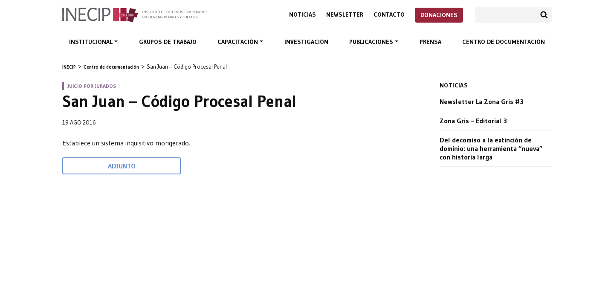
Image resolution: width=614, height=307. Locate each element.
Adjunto (122, 166)
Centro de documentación (503, 42)
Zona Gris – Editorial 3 (473, 120)
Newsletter (344, 14)
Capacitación (238, 42)
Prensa (430, 42)
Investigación (306, 42)
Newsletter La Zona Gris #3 (482, 101)
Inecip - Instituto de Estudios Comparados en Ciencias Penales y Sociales (134, 14)
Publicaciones (372, 42)
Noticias (302, 14)
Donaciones (439, 15)
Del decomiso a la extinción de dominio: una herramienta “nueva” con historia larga (491, 148)
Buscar (544, 15)
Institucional (91, 42)
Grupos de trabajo (168, 42)
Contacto (389, 14)
